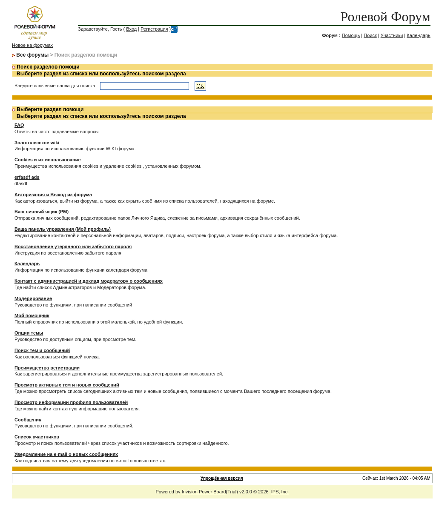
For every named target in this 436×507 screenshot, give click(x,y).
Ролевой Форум (385, 16)
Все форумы (32, 55)
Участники (392, 35)
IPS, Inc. (280, 491)
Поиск (370, 35)
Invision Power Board (204, 491)
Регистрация (154, 29)
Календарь (418, 35)
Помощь (351, 35)
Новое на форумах (32, 45)
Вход (131, 29)
